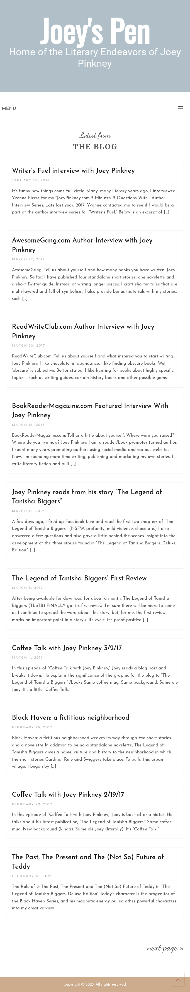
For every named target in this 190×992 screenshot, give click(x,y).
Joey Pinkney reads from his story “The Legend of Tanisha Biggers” (87, 497)
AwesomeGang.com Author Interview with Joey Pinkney (82, 245)
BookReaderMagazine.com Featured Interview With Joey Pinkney (90, 411)
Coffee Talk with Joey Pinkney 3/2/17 (67, 648)
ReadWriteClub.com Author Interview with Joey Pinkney (83, 332)
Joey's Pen (95, 30)
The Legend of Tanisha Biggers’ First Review (79, 578)
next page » (165, 947)
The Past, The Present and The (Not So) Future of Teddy (88, 862)
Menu (9, 109)
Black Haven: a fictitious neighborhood (71, 718)
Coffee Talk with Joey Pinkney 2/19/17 (68, 795)
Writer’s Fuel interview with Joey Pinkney (73, 171)
